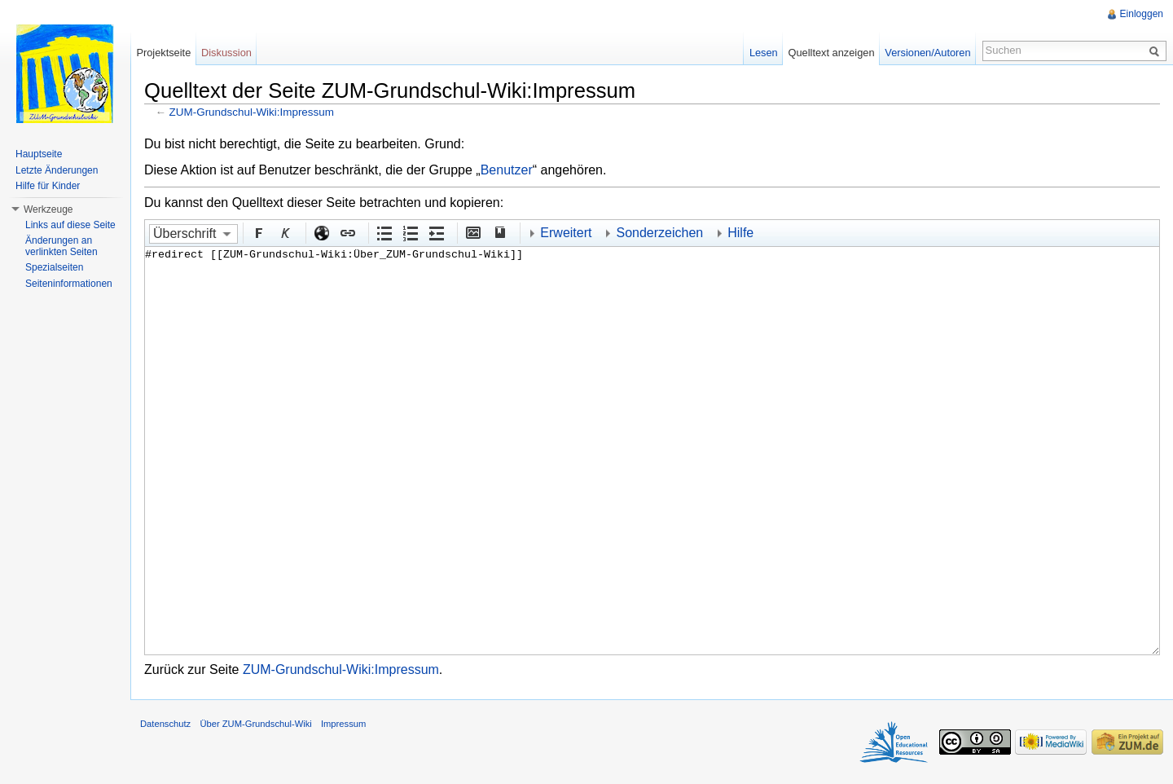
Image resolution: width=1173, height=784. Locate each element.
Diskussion (226, 52)
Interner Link (347, 232)
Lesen (763, 52)
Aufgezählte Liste (383, 232)
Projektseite (163, 52)
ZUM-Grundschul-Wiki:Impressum (251, 112)
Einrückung (436, 232)
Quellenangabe (498, 232)
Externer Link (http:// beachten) (321, 232)
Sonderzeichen (659, 233)
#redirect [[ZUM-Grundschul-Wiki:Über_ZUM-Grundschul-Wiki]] (652, 450)
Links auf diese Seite (70, 225)
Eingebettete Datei (472, 232)
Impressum (343, 724)
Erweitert (565, 233)
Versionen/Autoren (927, 52)
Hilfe (740, 233)
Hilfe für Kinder (47, 186)
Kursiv (284, 232)
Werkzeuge (48, 209)
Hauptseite (38, 154)
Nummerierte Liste (410, 232)
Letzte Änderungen (56, 170)
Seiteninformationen (68, 283)
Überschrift (184, 233)
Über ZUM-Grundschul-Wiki (255, 724)
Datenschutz (165, 724)
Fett (258, 232)
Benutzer (507, 170)
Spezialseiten (54, 267)
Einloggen (1141, 14)
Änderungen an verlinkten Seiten (61, 246)
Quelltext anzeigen (832, 52)
